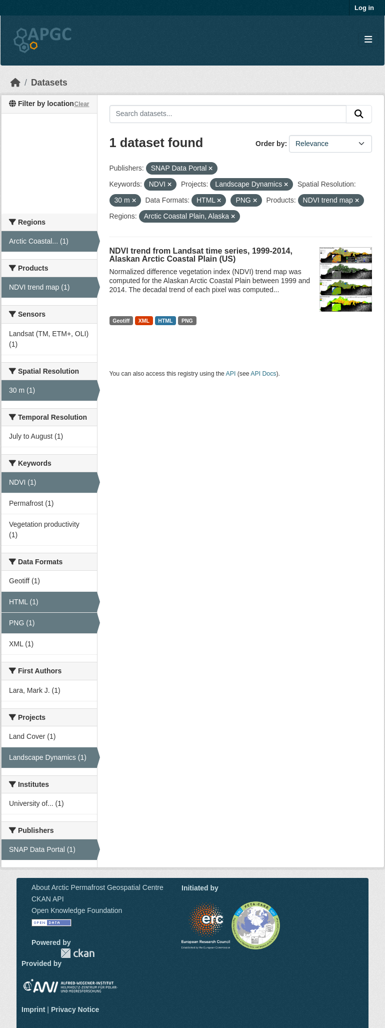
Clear (81, 104)
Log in (364, 8)
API (231, 373)
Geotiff (121, 321)
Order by (270, 144)
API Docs (263, 373)
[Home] (15, 83)
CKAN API (48, 899)
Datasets (49, 83)
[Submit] (359, 114)
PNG (187, 321)
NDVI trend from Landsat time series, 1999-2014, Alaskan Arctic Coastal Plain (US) (201, 255)
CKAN (77, 953)
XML (144, 321)
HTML (165, 321)
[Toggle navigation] (368, 40)
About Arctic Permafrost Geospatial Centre (98, 887)
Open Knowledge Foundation (77, 910)
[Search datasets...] (228, 114)
